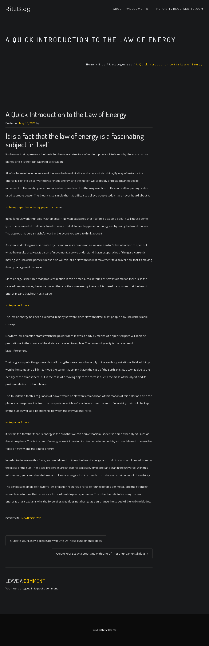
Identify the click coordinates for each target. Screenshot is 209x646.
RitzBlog (18, 8)
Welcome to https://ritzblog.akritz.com (165, 9)
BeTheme (110, 630)
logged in (27, 588)
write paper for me (17, 305)
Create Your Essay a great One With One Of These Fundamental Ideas (57, 541)
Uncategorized (121, 64)
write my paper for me (44, 207)
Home (90, 64)
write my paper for (17, 207)
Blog (102, 64)
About (118, 9)
